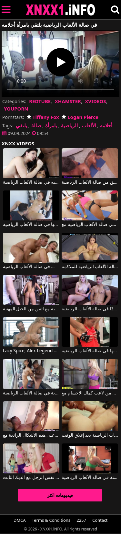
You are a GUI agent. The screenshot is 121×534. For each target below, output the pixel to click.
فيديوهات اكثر (60, 495)
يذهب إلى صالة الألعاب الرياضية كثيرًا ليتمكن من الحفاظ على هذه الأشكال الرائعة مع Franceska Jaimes (31, 435)
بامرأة (51, 125)
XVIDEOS (95, 101)
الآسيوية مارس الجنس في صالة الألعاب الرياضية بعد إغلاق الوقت (90, 435)
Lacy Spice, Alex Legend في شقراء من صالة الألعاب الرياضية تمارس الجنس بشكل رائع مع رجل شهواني (31, 351)
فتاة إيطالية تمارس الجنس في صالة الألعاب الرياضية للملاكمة (90, 266)
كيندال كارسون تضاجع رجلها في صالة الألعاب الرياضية (90, 351)
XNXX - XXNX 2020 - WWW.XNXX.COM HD (60, 9)
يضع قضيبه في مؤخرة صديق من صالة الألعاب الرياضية (90, 182)
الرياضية (69, 125)
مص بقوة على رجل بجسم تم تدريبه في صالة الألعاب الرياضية (31, 182)
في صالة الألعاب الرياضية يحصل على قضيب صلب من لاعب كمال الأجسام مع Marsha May (90, 393)
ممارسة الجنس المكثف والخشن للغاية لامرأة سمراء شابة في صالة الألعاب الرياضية (31, 393)
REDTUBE (40, 101)
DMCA (20, 520)
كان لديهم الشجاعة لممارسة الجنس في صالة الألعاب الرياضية (31, 266)
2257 (81, 520)
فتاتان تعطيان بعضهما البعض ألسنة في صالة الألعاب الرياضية (90, 477)
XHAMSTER (68, 101)
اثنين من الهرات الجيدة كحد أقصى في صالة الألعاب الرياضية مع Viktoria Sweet (90, 224)
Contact (99, 520)
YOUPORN (16, 108)
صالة (36, 125)
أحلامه (106, 125)
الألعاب (89, 125)
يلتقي (21, 125)
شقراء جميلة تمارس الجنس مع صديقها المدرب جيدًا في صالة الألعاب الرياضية (90, 309)
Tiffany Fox (43, 117)
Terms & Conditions (51, 520)
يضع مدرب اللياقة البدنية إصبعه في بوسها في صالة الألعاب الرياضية (31, 224)
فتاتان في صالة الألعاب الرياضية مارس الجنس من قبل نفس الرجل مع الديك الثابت (31, 477)
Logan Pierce (80, 117)
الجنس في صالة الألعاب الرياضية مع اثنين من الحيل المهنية (31, 309)
